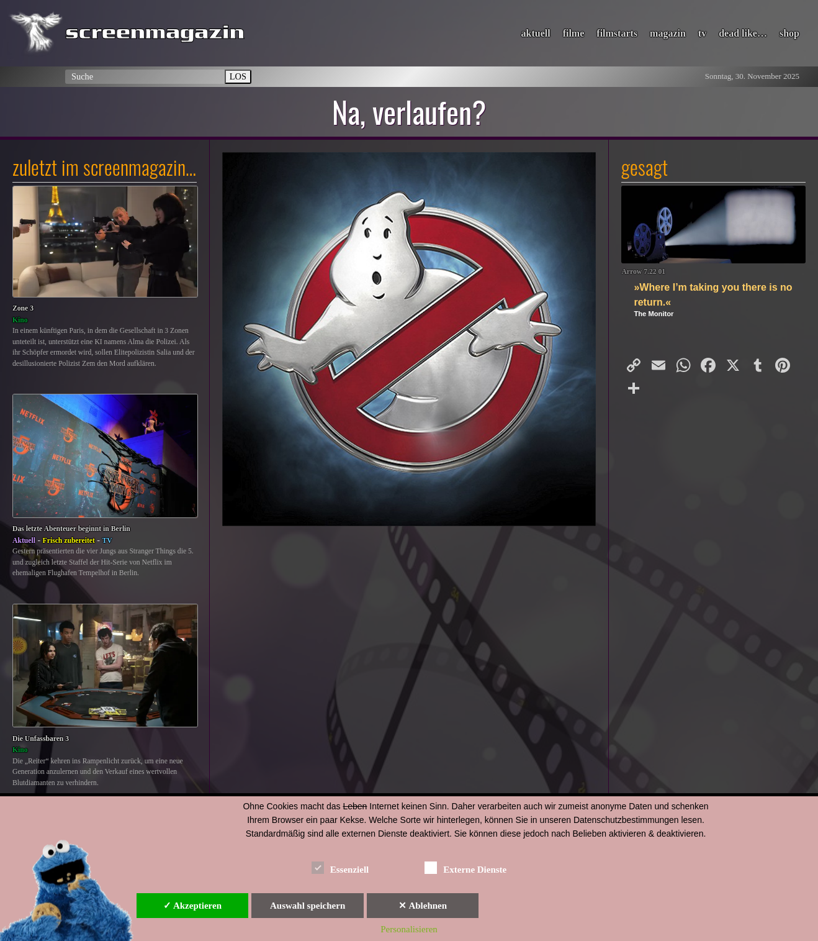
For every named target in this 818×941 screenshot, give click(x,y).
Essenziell (340, 867)
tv (702, 33)
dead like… (743, 33)
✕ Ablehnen (422, 906)
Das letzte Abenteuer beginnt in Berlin (71, 529)
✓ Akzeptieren (192, 906)
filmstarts (616, 33)
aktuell (536, 33)
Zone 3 (23, 308)
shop (789, 33)
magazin (668, 33)
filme (574, 33)
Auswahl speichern (307, 906)
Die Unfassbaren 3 (40, 739)
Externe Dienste (465, 867)
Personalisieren (409, 929)
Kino (20, 320)
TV (107, 541)
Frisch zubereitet (69, 541)
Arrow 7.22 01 (643, 272)
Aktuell (23, 541)
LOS (238, 76)
